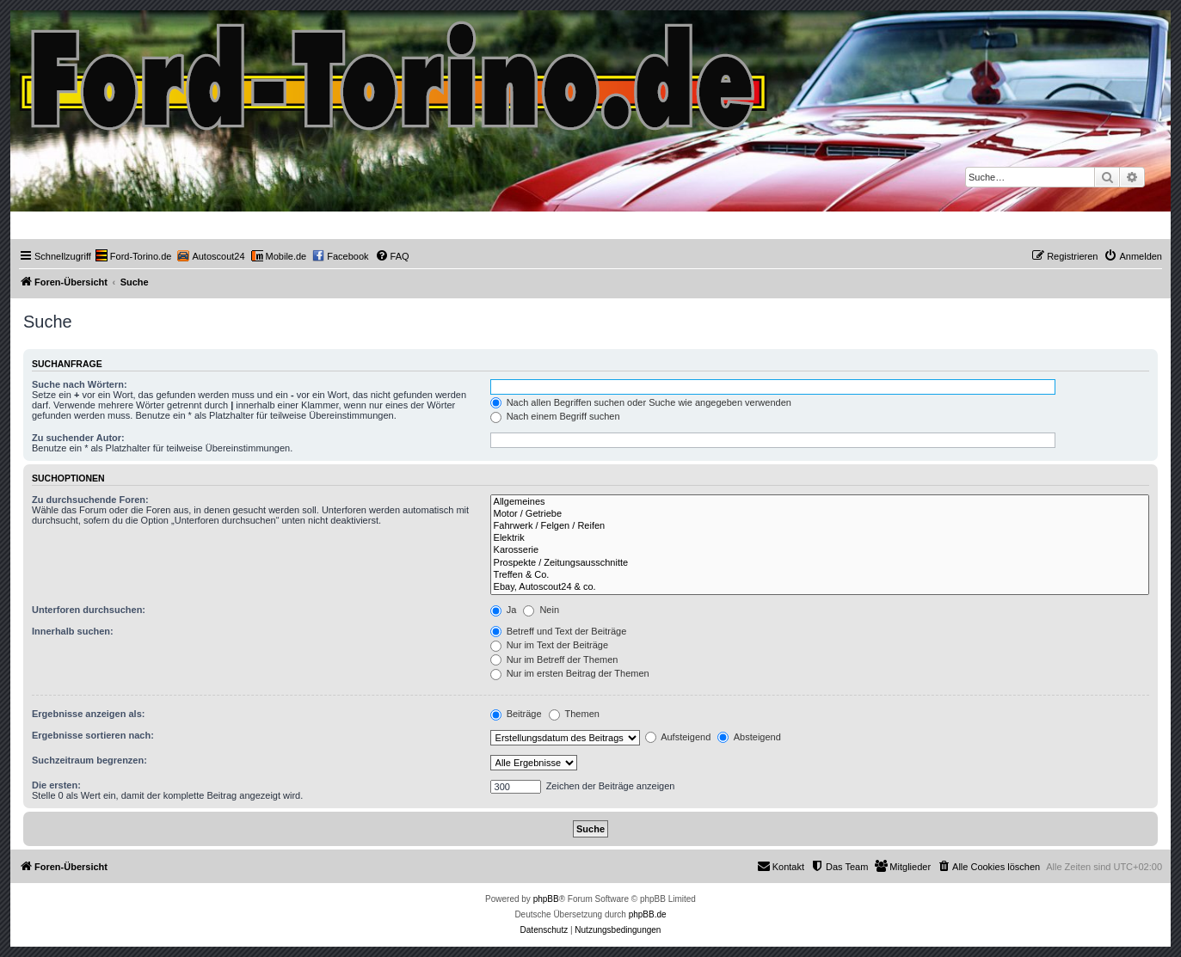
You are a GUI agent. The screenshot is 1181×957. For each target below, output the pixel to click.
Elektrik (819, 538)
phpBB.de (648, 914)
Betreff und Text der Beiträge (558, 631)
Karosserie (819, 550)
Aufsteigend (678, 737)
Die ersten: (56, 785)
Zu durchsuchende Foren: (90, 499)
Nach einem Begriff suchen (555, 416)
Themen (574, 714)
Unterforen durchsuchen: (88, 609)
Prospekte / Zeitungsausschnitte (819, 563)
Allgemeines (819, 502)
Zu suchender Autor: (78, 437)
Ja (503, 609)
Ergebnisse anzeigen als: (88, 714)
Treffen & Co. (819, 575)
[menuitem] (133, 256)
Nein (541, 609)
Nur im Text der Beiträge (549, 645)
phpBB (546, 899)
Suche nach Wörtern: (79, 384)
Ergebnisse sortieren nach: (93, 735)
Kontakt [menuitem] (780, 866)
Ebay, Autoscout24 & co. (819, 587)
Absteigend (749, 737)
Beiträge (516, 714)
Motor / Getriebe (819, 514)
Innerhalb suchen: (73, 631)
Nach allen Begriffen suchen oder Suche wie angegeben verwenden (640, 402)
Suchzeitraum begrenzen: (89, 760)
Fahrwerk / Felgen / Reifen (819, 526)
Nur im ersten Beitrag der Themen (569, 673)
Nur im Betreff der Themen (554, 659)
